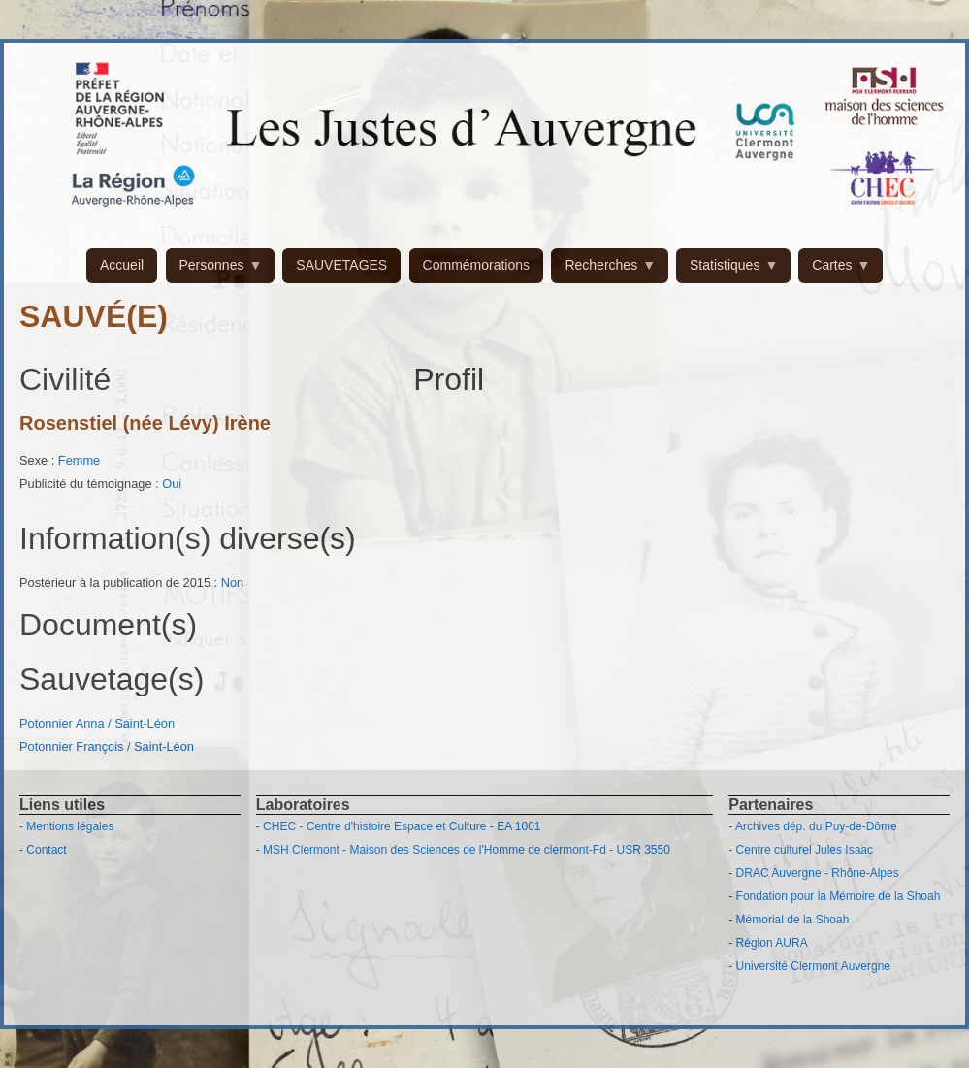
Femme (79, 460)
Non (232, 582)
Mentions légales (69, 826)
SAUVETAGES (341, 265)
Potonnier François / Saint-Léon (106, 746)
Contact (46, 850)
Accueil (122, 265)
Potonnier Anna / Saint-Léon (97, 723)
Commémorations (476, 265)
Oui (171, 483)
